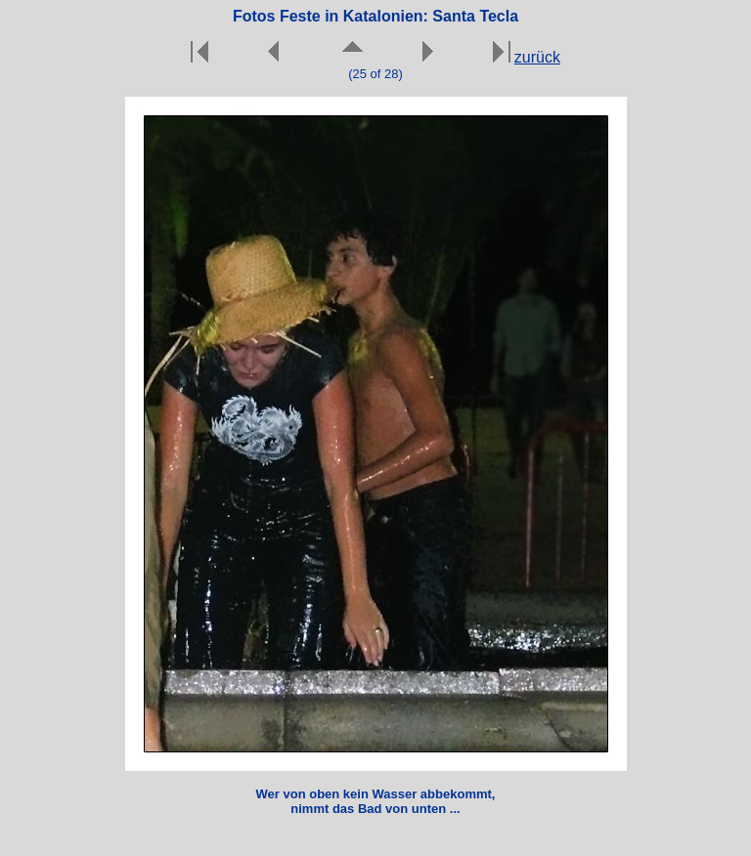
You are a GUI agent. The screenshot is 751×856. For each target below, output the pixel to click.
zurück (537, 57)
